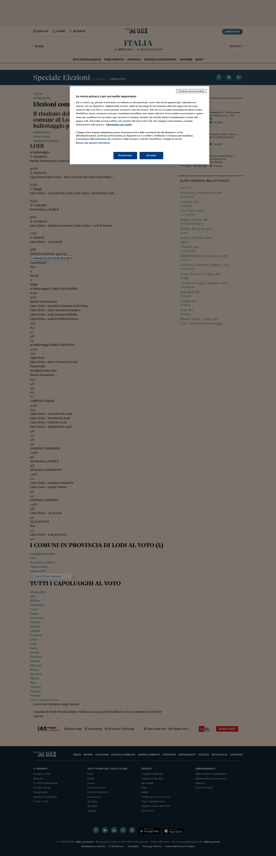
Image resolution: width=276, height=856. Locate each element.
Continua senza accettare (191, 91)
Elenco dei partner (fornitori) (93, 143)
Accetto (151, 155)
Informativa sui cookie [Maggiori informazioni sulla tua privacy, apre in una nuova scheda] (119, 124)
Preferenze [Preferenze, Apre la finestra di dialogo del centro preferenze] (125, 155)
